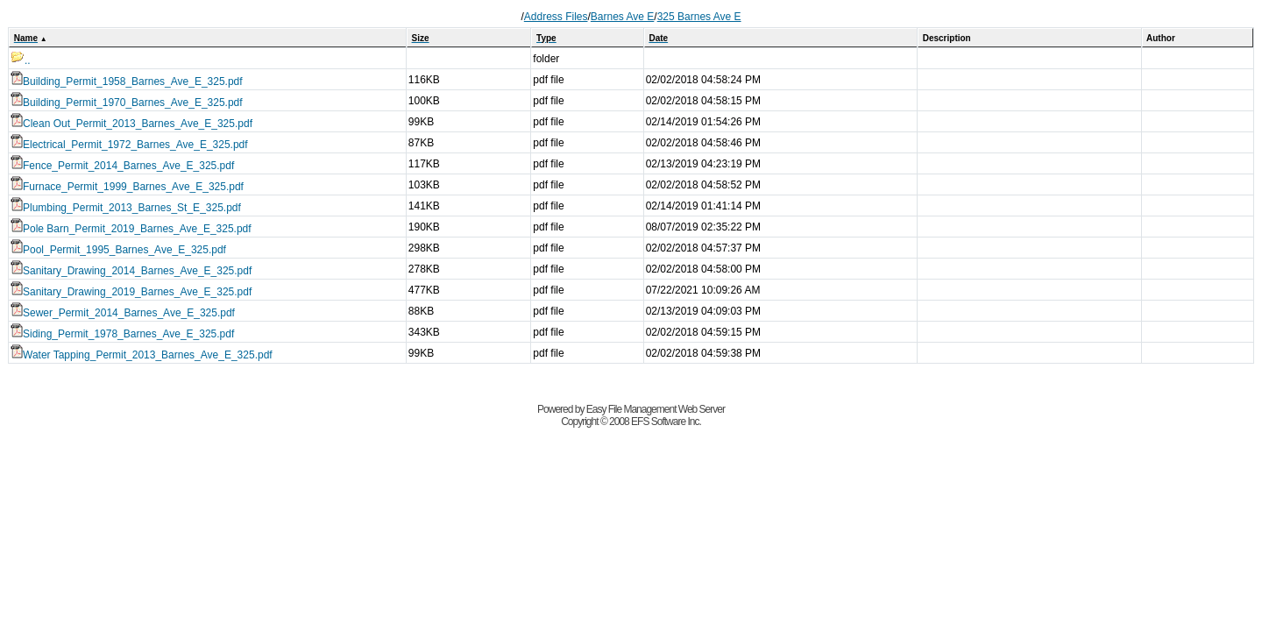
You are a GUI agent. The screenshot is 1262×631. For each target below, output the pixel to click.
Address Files (556, 17)
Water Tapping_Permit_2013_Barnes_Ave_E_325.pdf (142, 355)
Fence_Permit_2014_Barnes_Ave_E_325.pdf (122, 166)
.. (21, 60)
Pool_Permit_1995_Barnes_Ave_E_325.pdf (118, 250)
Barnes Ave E (623, 17)
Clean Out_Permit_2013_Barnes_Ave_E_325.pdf (131, 123)
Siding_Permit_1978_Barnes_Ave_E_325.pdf (122, 334)
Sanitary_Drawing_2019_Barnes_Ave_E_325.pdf (131, 292)
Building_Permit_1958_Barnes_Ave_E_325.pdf (127, 81)
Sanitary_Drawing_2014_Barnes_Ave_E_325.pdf (131, 271)
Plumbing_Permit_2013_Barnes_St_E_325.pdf (126, 208)
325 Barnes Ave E (699, 17)
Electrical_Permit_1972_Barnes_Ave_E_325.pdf (129, 144)
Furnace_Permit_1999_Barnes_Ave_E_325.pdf (127, 187)
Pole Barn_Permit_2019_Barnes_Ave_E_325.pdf (131, 229)
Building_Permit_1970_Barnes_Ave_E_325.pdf (127, 102)
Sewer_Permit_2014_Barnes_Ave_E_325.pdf (123, 313)
